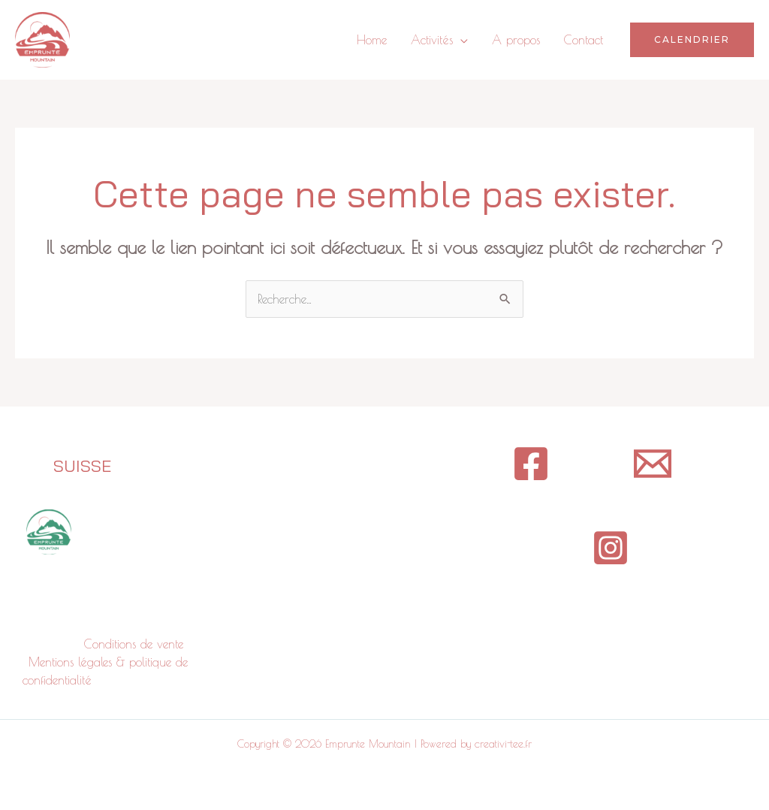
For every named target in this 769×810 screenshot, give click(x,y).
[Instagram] (610, 548)
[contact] (653, 464)
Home (372, 40)
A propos (516, 40)
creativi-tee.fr (503, 744)
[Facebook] (531, 464)
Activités (432, 40)
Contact (583, 40)
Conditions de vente (133, 644)
